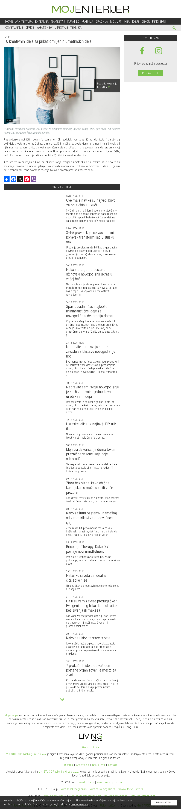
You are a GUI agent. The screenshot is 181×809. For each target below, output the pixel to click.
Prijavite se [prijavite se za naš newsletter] (150, 73)
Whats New (44, 27)
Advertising (82, 765)
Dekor (146, 21)
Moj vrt (115, 21)
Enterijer (42, 21)
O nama (68, 765)
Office (29, 27)
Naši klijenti (98, 765)
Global (85, 747)
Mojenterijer (11, 715)
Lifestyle (61, 27)
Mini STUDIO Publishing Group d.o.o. (26, 754)
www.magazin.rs (74, 789)
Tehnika (75, 27)
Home (9, 21)
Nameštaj (58, 21)
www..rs (86, 782)
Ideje (135, 21)
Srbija (95, 747)
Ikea (127, 21)
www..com (109, 782)
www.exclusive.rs (130, 789)
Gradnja (102, 21)
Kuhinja (87, 21)
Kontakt (112, 765)
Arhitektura (24, 21)
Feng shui (159, 21)
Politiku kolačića (79, 804)
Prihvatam (164, 802)
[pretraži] (174, 28)
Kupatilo (73, 21)
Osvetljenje (14, 27)
